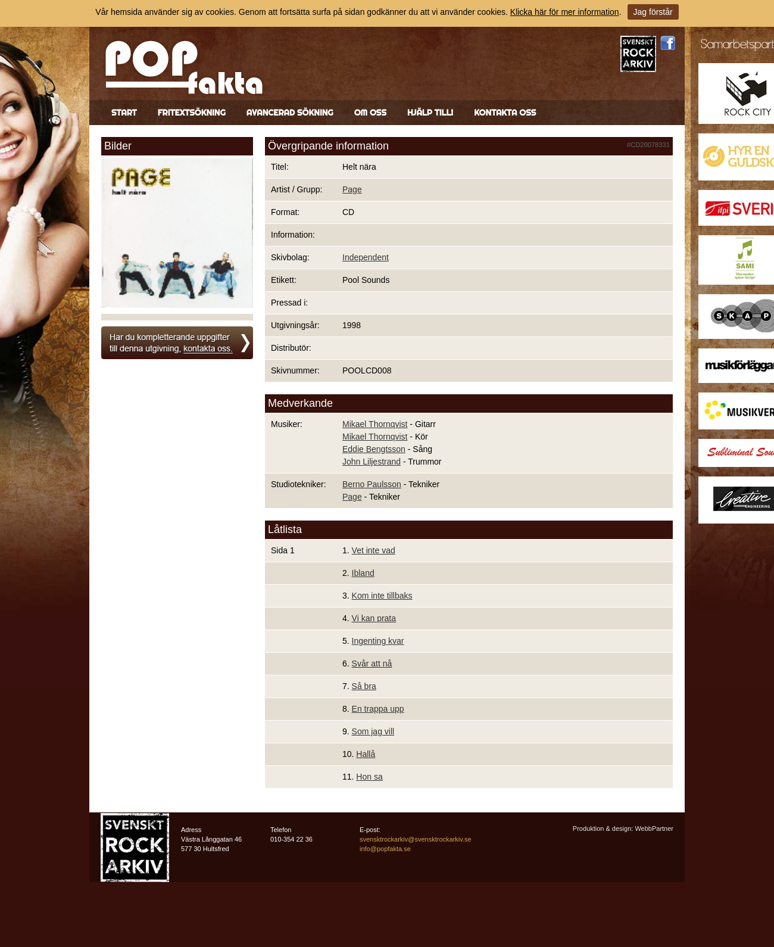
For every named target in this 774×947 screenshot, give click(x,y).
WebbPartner (654, 828)
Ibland (363, 573)
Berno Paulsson (371, 484)
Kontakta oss (505, 112)
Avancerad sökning (289, 112)
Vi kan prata (374, 618)
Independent (365, 257)
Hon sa (369, 776)
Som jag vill (373, 731)
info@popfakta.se (385, 848)
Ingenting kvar (378, 641)
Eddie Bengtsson (373, 449)
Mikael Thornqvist (374, 424)
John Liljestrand (371, 461)
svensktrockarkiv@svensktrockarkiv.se (416, 839)
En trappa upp (378, 709)
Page (352, 189)
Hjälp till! (430, 112)
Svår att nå (372, 663)
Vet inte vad (373, 550)
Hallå (365, 754)
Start (124, 112)
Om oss (370, 112)
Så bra (364, 686)
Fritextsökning (192, 112)
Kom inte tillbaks (382, 595)
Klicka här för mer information (564, 12)
